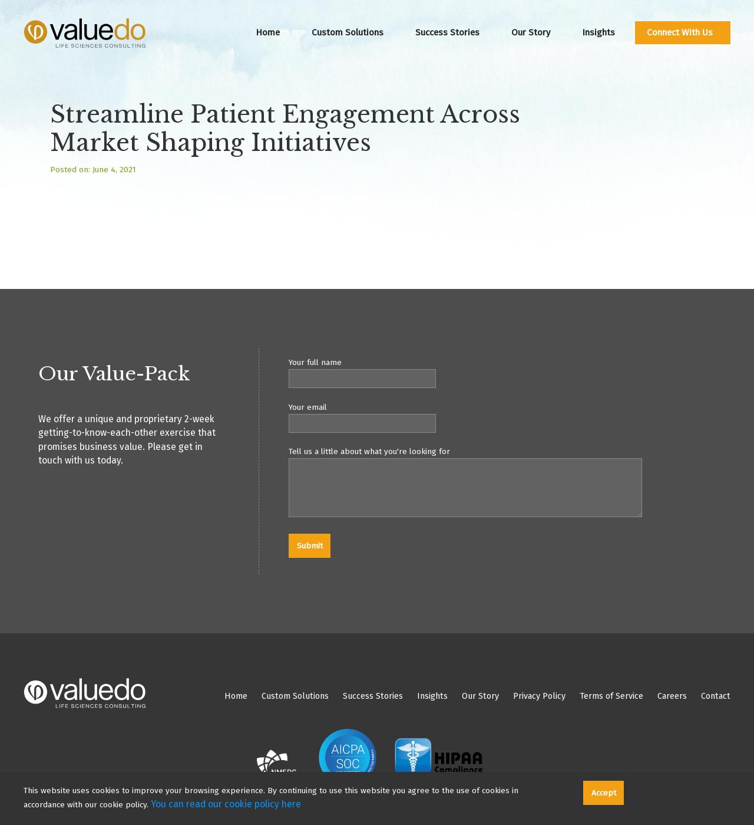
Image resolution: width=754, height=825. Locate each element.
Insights (598, 32)
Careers (672, 696)
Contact (715, 696)
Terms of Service (611, 696)
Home (268, 32)
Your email (509, 417)
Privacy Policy (539, 696)
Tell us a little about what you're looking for (509, 483)
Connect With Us (680, 32)
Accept (603, 793)
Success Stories (447, 32)
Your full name (509, 372)
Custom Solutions (347, 32)
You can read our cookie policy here (226, 804)
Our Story (530, 32)
